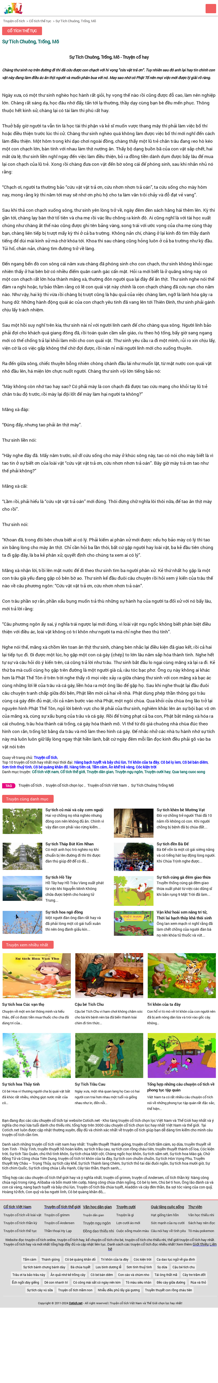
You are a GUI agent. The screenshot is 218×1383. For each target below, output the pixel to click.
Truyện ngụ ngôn (97, 1223)
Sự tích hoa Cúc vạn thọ (23, 1004)
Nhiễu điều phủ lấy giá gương (119, 1290)
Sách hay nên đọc (201, 1222)
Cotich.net (91, 1120)
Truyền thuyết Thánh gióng (108, 1144)
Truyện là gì (125, 1215)
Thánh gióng (50, 1259)
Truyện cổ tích (14, 21)
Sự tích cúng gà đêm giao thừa (184, 877)
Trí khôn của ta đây (164, 1004)
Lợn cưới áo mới (128, 1222)
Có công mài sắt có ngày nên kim (96, 1282)
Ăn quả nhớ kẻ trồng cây (67, 1275)
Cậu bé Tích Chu (89, 1004)
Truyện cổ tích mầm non (75, 1290)
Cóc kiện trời (142, 1259)
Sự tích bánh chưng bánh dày (44, 1267)
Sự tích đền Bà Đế (173, 843)
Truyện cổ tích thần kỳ (20, 1222)
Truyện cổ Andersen (59, 1222)
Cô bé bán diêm (102, 1275)
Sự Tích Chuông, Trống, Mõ (75, 21)
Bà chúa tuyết (80, 1267)
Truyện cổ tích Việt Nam (107, 785)
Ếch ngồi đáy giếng (25, 1282)
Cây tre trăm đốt (194, 1275)
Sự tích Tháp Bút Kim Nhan (69, 843)
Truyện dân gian (93, 1215)
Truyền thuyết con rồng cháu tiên (168, 1290)
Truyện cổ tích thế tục (20, 1230)
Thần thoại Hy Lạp (58, 1230)
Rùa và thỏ (198, 1282)
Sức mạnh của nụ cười (167, 1222)
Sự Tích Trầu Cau (90, 1084)
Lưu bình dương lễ (108, 1267)
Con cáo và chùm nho (133, 1275)
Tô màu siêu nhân (138, 1282)
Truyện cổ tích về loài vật (22, 1215)
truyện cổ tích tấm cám (151, 1144)
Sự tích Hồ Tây (58, 877)
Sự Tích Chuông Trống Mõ (152, 785)
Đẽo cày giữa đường (171, 1282)
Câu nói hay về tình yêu (168, 1230)
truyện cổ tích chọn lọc (64, 785)
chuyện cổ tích (51, 1120)
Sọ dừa (162, 1267)
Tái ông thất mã (166, 1275)
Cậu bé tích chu (184, 1267)
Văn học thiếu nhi (201, 1215)
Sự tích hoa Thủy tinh (21, 1084)
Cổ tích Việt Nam (17, 1206)
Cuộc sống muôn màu (132, 1230)
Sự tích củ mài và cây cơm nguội (74, 809)
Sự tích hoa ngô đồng (64, 912)
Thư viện (195, 1206)
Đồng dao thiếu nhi (98, 1231)
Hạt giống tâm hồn (165, 1215)
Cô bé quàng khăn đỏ (80, 1259)
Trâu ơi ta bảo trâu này (28, 1275)
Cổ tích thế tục (40, 21)
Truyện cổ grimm (56, 1215)
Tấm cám (29, 1259)
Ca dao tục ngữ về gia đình (176, 1259)
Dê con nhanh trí (56, 1282)
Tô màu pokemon (201, 1230)
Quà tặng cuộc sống (167, 1206)
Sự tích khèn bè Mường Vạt (181, 809)
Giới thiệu (201, 1244)
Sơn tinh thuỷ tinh (139, 1267)
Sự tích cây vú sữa (40, 1290)
